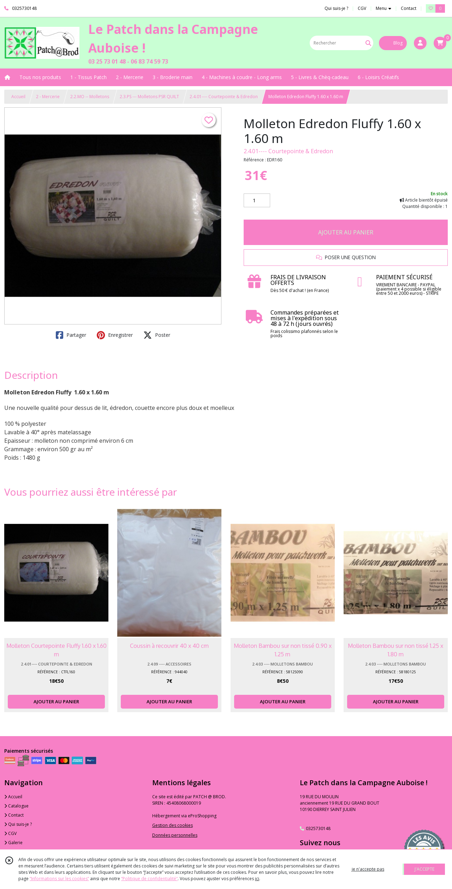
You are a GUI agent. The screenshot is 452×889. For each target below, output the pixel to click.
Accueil (18, 97)
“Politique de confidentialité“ (149, 879)
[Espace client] (420, 43)
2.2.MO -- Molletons (89, 97)
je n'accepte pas (368, 869)
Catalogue (16, 806)
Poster (156, 335)
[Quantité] (257, 200)
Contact (408, 8)
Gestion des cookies (172, 825)
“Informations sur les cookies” (59, 879)
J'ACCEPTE (424, 869)
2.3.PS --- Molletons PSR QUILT (149, 97)
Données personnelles (174, 835)
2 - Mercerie (48, 97)
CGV (10, 833)
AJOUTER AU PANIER (345, 232)
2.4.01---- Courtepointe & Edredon (224, 97)
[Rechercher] (368, 43)
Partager (71, 335)
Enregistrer (115, 335)
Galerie (13, 843)
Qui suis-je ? (18, 824)
